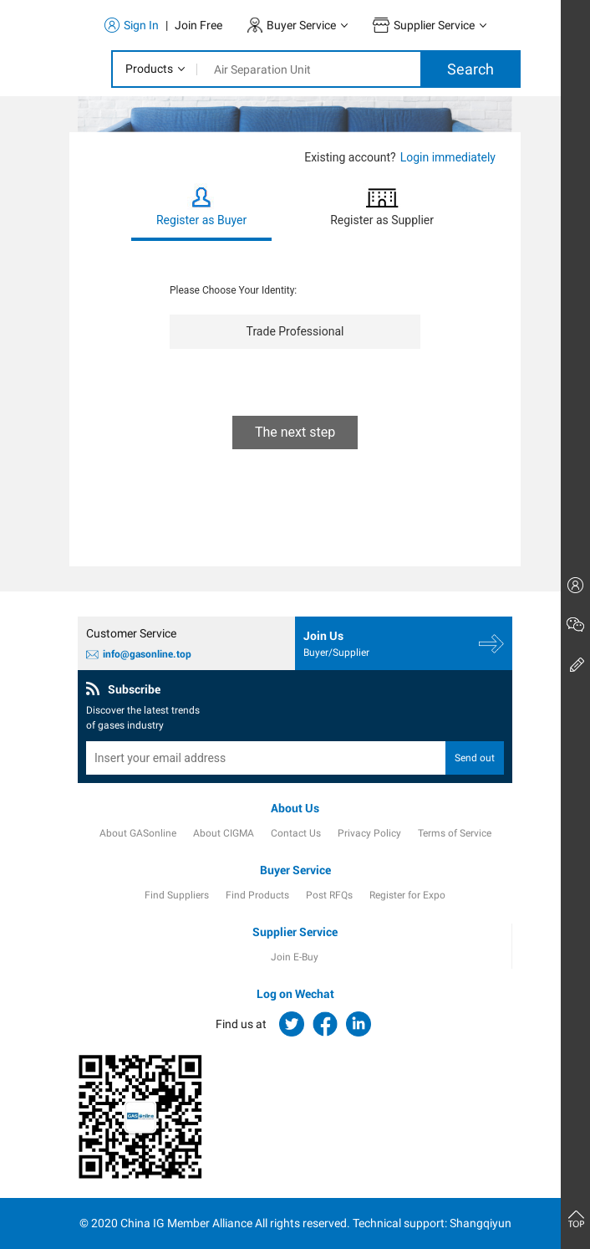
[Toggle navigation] (81, 69)
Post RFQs (329, 895)
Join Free (198, 25)
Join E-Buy (294, 957)
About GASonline (137, 833)
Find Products (257, 895)
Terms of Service (454, 833)
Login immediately (448, 157)
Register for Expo (407, 895)
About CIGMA (223, 833)
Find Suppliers (177, 895)
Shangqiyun (480, 1223)
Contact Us (296, 833)
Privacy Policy (369, 833)
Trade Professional (295, 331)
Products (149, 68)
